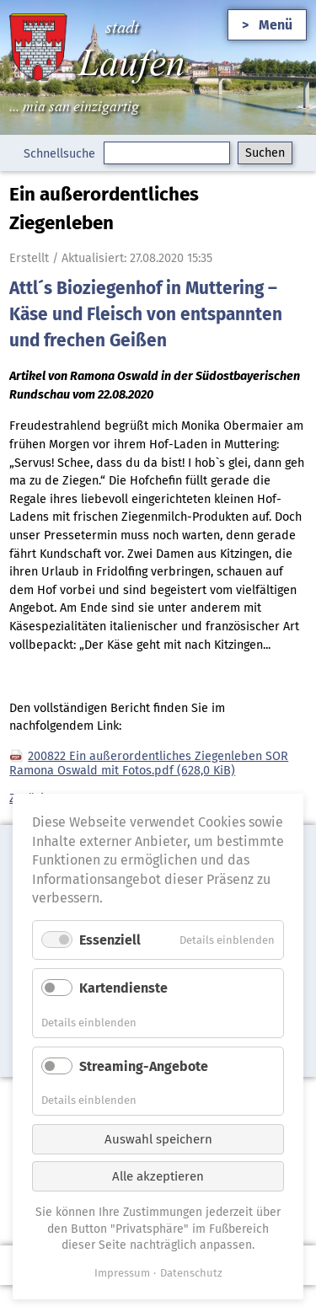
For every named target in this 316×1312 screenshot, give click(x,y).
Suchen (265, 153)
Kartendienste (123, 988)
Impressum (122, 1272)
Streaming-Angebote (143, 1066)
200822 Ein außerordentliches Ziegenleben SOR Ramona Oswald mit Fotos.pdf (148, 763)
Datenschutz (191, 1272)
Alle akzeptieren (158, 1176)
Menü (275, 25)
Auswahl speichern (158, 1139)
